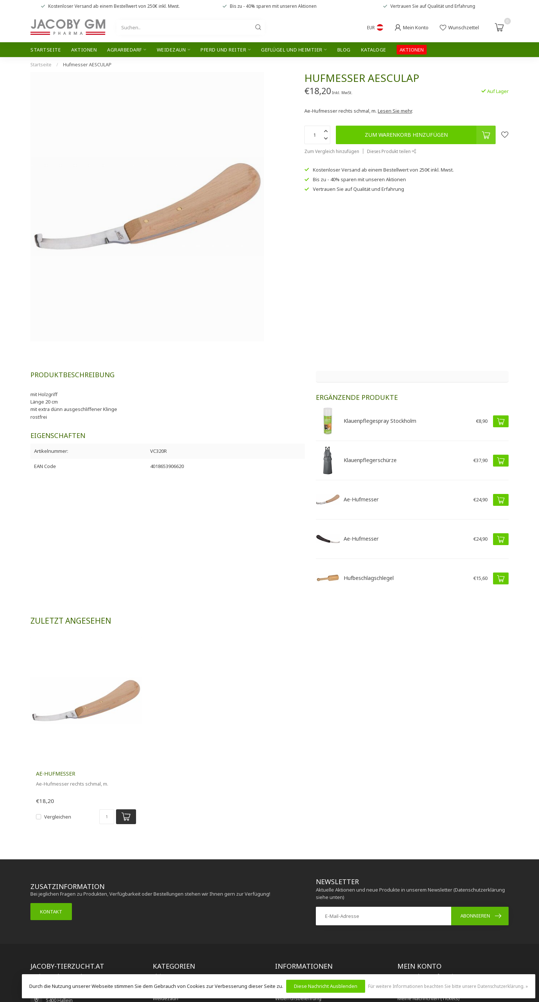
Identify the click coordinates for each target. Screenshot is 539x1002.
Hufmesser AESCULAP (87, 65)
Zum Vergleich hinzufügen (331, 151)
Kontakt (51, 911)
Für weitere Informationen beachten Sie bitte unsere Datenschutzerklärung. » (448, 986)
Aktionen (84, 49)
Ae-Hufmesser (55, 773)
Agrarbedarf (124, 49)
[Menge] (106, 816)
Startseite (45, 49)
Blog (344, 49)
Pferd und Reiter (223, 49)
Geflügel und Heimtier (292, 49)
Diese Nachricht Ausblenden (325, 986)
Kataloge (373, 49)
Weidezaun (171, 49)
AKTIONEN (412, 49)
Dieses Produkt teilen (391, 151)
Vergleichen (57, 816)
